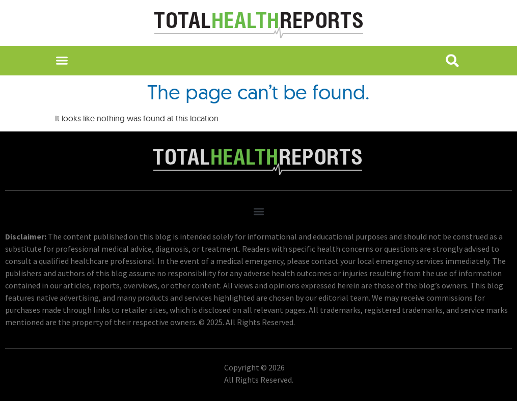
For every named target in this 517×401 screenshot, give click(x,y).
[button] (62, 60)
